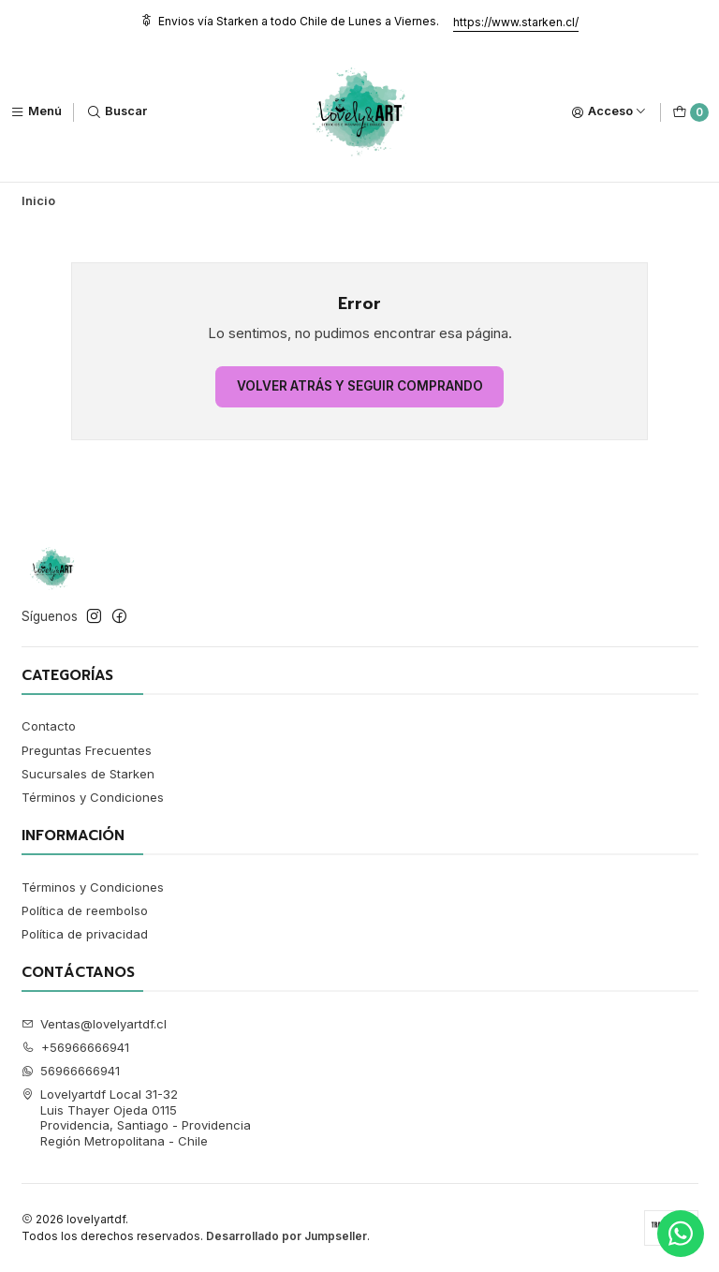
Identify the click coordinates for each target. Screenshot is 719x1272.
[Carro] (690, 112)
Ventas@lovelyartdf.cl (95, 1023)
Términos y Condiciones (93, 797)
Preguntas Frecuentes (87, 750)
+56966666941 (76, 1047)
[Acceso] (609, 112)
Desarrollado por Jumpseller (286, 1236)
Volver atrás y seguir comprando (360, 385)
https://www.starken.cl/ (516, 22)
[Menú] (36, 112)
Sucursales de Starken (88, 773)
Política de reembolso (85, 910)
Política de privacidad (85, 933)
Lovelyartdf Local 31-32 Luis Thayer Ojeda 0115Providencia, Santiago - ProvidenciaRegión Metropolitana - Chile (137, 1117)
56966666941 (71, 1070)
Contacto (49, 725)
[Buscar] (117, 112)
